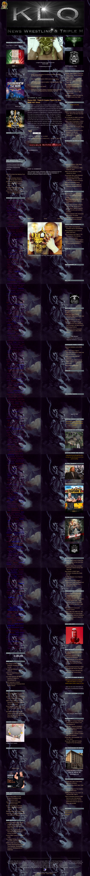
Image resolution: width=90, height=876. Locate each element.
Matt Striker (11, 451)
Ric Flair (21, 501)
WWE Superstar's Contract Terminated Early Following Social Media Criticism (15, 683)
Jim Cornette (13, 384)
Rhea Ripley (15, 501)
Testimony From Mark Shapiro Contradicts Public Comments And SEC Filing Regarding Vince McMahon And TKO (46, 90)
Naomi (9, 474)
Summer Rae (11, 555)
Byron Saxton (10, 262)
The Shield (21, 571)
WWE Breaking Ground (12, 613)
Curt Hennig (21, 299)
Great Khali (14, 359)
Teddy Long (15, 562)
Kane (9, 404)
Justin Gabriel (10, 401)
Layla (21, 422)
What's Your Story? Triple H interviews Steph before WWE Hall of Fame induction (74, 316)
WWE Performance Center (15, 627)
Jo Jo (8, 389)
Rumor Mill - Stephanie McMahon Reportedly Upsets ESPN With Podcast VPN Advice (73, 728)
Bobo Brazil (19, 245)
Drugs (14, 321)
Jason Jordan (20, 377)
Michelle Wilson (20, 460)
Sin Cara (17, 540)
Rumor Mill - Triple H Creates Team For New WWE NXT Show (44, 101)
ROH (22, 512)
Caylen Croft (10, 271)
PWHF (8, 496)
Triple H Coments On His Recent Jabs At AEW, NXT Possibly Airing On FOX (74, 126)
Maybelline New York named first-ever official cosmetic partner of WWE (73, 195)
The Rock (14, 571)
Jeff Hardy (19, 378)
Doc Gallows (13, 318)
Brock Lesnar (12, 254)
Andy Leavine (19, 216)
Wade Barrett (15, 601)
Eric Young (18, 333)
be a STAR (20, 233)
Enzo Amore (17, 332)
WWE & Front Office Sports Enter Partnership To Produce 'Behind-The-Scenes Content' (15, 702)
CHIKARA (16, 276)
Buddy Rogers (14, 261)
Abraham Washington (12, 202)
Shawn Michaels (19, 533)
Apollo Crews (19, 219)
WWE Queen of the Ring (13, 629)
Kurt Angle (15, 418)
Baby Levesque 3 (11, 229)
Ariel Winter (16, 221)
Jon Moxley (14, 396)
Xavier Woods (15, 644)
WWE (21, 610)
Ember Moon (16, 330)
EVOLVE (16, 339)
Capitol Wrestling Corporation (13, 268)
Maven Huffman (18, 451)
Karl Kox (21, 404)
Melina (17, 455)
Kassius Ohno (12, 406)
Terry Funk (14, 564)
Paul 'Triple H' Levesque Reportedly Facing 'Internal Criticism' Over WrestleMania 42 (74, 722)
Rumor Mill (46, 138)
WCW (9, 604)
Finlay (19, 342)
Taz (8, 560)
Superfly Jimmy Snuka (17, 557)
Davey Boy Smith (16, 307)
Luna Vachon (10, 437)
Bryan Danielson (15, 259)
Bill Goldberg (16, 240)
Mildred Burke (16, 467)
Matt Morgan (15, 449)
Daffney (19, 300)
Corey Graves (20, 295)
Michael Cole (11, 456)
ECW (8, 325)
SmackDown (16, 541)
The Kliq (10, 569)
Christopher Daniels (12, 283)
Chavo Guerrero (12, 274)
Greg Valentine (21, 359)
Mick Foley (11, 461)
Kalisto (21, 403)
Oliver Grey (9, 482)
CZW (15, 300)
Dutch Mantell (10, 323)
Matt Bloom (17, 448)
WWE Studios (20, 632)
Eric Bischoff (11, 333)
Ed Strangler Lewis (16, 325)
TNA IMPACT (15, 578)
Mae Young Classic (12, 441)
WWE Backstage (19, 611)
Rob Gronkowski (15, 508)
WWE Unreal (17, 639)
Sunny (9, 557)
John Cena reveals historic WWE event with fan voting (45, 79)
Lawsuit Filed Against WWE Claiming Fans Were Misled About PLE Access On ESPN (15, 831)
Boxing (10, 249)
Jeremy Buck (13, 380)
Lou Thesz (13, 432)
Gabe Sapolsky (13, 349)
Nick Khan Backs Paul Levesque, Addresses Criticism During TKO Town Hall (74, 80)
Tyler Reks (21, 587)
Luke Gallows (14, 435)
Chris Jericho (11, 280)
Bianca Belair (14, 236)
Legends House (14, 423)
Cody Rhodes (11, 290)
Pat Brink (20, 484)
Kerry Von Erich (16, 410)
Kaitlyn (12, 403)
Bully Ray (22, 261)
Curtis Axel (10, 300)
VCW (23, 592)
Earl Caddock (20, 323)
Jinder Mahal (15, 387)
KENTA (9, 410)
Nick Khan (10, 477)
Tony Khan (12, 581)
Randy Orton (11, 498)
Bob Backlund (11, 243)
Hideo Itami (10, 363)
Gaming (9, 351)
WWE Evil (13, 615)
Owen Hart (10, 484)
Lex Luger (18, 427)
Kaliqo (17, 403)
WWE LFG (14, 620)
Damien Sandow (14, 302)
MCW (21, 453)
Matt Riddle (21, 449)
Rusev (12, 520)
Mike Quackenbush (11, 465)
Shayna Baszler (10, 534)
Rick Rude (20, 503)
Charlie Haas (14, 273)
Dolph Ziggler (20, 318)
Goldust (15, 358)
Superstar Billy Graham (13, 559)
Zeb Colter (14, 648)
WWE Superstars (13, 634)
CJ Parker (20, 287)
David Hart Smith (16, 309)
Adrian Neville (11, 205)
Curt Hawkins (14, 299)
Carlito (22, 268)
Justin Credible (21, 399)
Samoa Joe (17, 522)
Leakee (8, 423)
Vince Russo (19, 597)
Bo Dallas (21, 242)
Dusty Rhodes (20, 321)
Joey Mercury (21, 389)
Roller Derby (11, 514)
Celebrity (17, 271)
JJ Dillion (22, 387)
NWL (19, 479)
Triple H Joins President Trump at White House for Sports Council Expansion (73, 361)
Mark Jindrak (18, 444)
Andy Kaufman (11, 216)
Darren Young (18, 306)
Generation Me (16, 351)
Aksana (17, 207)
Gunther (8, 361)
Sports (15, 545)
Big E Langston (11, 238)
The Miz (15, 569)
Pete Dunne (10, 493)
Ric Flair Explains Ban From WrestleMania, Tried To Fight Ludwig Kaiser (73, 91)
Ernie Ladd (13, 335)
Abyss (19, 202)
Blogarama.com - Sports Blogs (45, 873)
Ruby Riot (16, 519)
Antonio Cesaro (19, 217)
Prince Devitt (14, 494)
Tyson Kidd (11, 588)
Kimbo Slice (20, 415)
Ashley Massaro (11, 224)
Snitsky (22, 541)
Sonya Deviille (11, 543)
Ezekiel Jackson (10, 340)
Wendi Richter (15, 604)
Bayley (14, 233)
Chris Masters (20, 280)
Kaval (18, 406)
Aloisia (18, 212)
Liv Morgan (19, 430)
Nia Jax (21, 475)
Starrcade (20, 545)
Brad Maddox (16, 249)
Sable (21, 520)
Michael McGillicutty (11, 458)
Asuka (17, 224)
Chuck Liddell (16, 285)
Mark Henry (11, 444)
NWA (16, 479)
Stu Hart (16, 553)
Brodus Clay (20, 254)
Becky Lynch (10, 235)
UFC (16, 588)
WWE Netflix (10, 624)
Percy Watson (14, 491)
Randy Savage (20, 498)
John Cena (17, 391)
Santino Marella (11, 524)
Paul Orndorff (16, 489)
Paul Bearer (16, 486)
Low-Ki (18, 432)
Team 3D (12, 560)
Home (45, 218)
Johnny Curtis (9, 394)
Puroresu (21, 494)
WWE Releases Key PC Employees (15, 811)
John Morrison (19, 392)
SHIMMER (21, 536)
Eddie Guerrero (16, 326)
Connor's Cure (15, 768)
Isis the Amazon (15, 371)
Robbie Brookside (16, 510)
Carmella (10, 269)
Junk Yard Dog (20, 397)
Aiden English (18, 205)
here (71, 338)
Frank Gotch (15, 345)
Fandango (9, 342)
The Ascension (10, 566)
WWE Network (19, 624)
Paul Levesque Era (17, 487)
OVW (22, 482)
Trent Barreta (14, 583)
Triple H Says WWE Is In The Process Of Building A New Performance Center (13, 798)
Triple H (21, 583)
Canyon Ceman (10, 266)
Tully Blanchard (18, 585)
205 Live (10, 200)
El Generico (13, 328)
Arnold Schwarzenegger (18, 222)
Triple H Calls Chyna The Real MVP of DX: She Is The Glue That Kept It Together (74, 113)
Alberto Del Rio (11, 209)
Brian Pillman (11, 252)
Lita (15, 430)
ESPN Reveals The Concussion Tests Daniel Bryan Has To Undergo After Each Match (73, 595)
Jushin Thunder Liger (11, 399)
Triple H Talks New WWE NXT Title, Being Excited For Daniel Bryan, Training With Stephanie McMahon (74, 613)
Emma (22, 330)
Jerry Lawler (20, 380)
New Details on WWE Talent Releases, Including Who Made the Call (14, 665)
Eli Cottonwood (21, 328)
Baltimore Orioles (19, 229)
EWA (21, 339)
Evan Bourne (15, 337)
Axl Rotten (22, 228)
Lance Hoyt (17, 420)
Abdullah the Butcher (18, 200)
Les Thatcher (9, 425)
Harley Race (14, 361)
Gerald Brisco (10, 354)
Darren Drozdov (10, 306)
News (9, 475)
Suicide (21, 553)
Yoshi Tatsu (16, 646)
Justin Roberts (18, 401)
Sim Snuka (20, 538)
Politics (16, 493)
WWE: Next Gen (16, 643)
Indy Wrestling (18, 368)
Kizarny (8, 416)
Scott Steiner (15, 527)
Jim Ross (21, 384)
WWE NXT (11, 625)
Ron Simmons (16, 515)
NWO (22, 479)
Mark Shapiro (15, 446)
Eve (21, 337)
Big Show (18, 238)
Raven (8, 500)
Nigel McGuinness (18, 477)
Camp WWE (20, 264)
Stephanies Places (10, 548)
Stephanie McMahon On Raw (72, 319)
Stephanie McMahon (15, 547)
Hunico (9, 366)
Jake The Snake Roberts (13, 375)
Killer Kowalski (12, 415)
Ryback (17, 520)
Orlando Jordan (16, 482)
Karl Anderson (15, 404)
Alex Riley (19, 209)
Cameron (14, 264)
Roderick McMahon (15, 512)
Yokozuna (10, 646)
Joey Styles (9, 391)
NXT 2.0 (10, 481)
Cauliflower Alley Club (18, 269)
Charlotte (20, 273)
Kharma (21, 413)
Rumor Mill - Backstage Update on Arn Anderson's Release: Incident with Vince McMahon (74, 733)
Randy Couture (20, 496)
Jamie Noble (14, 377)
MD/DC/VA (11, 455)
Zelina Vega (20, 648)
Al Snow (22, 207)
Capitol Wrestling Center (19, 266)
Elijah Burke (10, 330)
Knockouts (18, 416)
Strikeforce (10, 553)
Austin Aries (17, 226)
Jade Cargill (21, 373)
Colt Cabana (13, 292)
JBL (13, 378)
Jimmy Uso (17, 385)
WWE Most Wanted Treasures (17, 622)
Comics (19, 292)
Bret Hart (14, 250)
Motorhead (11, 470)
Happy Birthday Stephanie (71, 365)
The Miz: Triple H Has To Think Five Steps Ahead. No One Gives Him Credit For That (74, 75)
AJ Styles (12, 207)
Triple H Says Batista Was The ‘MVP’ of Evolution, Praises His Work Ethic (74, 201)
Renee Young (18, 500)
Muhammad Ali (19, 470)
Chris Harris (14, 278)
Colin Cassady (20, 290)
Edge (8, 328)
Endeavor (10, 332)
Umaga (14, 590)
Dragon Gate (16, 320)
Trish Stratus (10, 585)
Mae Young (20, 439)
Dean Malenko (16, 313)
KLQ (13, 416)
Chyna (15, 287)
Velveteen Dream (10, 593)
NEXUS (14, 475)
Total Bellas (18, 581)
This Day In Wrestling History (72, 182)
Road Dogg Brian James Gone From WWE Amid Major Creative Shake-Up (15, 708)
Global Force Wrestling (17, 356)
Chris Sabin (12, 281)
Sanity (22, 522)
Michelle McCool (11, 460)
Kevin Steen (15, 413)
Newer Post (31, 218)
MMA (14, 468)
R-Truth (13, 496)
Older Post (60, 218)
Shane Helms (15, 531)
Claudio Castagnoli (12, 288)
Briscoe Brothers (19, 252)
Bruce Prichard (11, 255)
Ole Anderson (21, 480)
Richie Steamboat (12, 503)
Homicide (16, 363)
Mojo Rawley (20, 468)
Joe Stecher (14, 389)
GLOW (10, 358)
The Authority (18, 566)
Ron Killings (9, 515)
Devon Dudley (15, 314)
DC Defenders (16, 311)
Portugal (21, 493)
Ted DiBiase (18, 560)
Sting (14, 550)
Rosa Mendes (15, 517)
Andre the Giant (19, 214)
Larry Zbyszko (15, 422)
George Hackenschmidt (17, 352)
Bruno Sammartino (14, 257)
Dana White (11, 304)
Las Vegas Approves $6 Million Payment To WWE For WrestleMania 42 (14, 678)
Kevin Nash (15, 411)
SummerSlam (20, 555)
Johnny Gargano (17, 394)
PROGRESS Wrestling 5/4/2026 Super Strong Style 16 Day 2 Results (14, 183)
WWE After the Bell (11, 611)
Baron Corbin (11, 231)
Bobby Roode (12, 245)
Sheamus (16, 534)
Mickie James (11, 463)
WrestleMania (17, 606)
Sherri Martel (15, 536)
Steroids (17, 548)
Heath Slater (21, 361)
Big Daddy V (21, 236)
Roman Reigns (19, 514)
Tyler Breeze (14, 587)
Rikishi (18, 505)
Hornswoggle (12, 365)
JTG (15, 397)
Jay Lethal (9, 378)
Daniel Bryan (19, 304)
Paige (15, 484)
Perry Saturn (21, 491)
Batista (10, 233)
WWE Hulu (14, 617)
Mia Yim (22, 455)
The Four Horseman (19, 567)
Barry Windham (19, 231)
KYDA (21, 418)
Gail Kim (20, 349)
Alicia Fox (19, 210)
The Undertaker (12, 573)
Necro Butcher (20, 474)
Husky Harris (15, 366)
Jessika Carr (18, 382)
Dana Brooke (21, 302)
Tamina (22, 559)
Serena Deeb (17, 529)
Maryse (21, 446)
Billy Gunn (15, 242)
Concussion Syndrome (13, 294)
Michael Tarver (20, 458)
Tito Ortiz (21, 573)
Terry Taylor (21, 564)
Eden (22, 326)
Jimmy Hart (10, 385)
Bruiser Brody (19, 255)
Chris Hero (21, 278)
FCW (14, 342)
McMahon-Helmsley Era (13, 453)
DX (16, 323)
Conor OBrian (13, 295)
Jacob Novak (15, 373)
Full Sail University (18, 347)
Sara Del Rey (20, 524)
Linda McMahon (16, 429)
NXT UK (15, 481)
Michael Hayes (19, 456)
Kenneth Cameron (18, 408)
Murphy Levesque (13, 472)
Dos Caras (10, 319)
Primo (9, 494)
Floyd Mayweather (15, 344)
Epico (22, 332)
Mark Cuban (21, 442)
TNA (15, 576)
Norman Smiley (10, 479)
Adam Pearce (13, 204)
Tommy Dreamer (16, 580)
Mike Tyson (19, 465)
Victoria (15, 595)
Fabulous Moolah (20, 340)
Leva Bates (15, 425)
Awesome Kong (14, 228)
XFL (21, 644)
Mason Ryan (10, 448)
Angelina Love (11, 217)
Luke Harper (21, 436)
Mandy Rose (10, 442)
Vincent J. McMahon (13, 599)
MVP (21, 472)
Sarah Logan (9, 526)
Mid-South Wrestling (20, 463)
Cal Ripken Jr (17, 262)
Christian (18, 281)
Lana (12, 420)
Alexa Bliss (13, 210)
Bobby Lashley (19, 243)
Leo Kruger (21, 423)
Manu (16, 442)
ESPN (19, 335)
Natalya (14, 474)
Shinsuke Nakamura (12, 538)
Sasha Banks (16, 526)
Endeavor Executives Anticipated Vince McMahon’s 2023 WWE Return (73, 330)
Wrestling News (12, 610)
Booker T (19, 247)
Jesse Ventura (11, 382)
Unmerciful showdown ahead (38, 86)
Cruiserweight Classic (13, 297)
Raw (11, 500)
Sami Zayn (10, 522)
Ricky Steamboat (11, 505)
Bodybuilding (12, 247)
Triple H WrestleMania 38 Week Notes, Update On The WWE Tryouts (14, 807)
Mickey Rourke (19, 461)
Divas (17, 316)
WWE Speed (11, 632)
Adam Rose (21, 204)
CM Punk (21, 288)
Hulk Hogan (20, 365)
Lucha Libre (16, 434)
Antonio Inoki (10, 219)
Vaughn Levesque (16, 592)
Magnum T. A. (21, 441)
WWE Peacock (20, 625)
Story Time (20, 552)
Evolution (10, 339)
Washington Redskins (17, 602)
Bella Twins (18, 235)
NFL (18, 475)
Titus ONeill (12, 574)
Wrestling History (15, 608)
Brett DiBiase (20, 250)
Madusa (14, 439)
